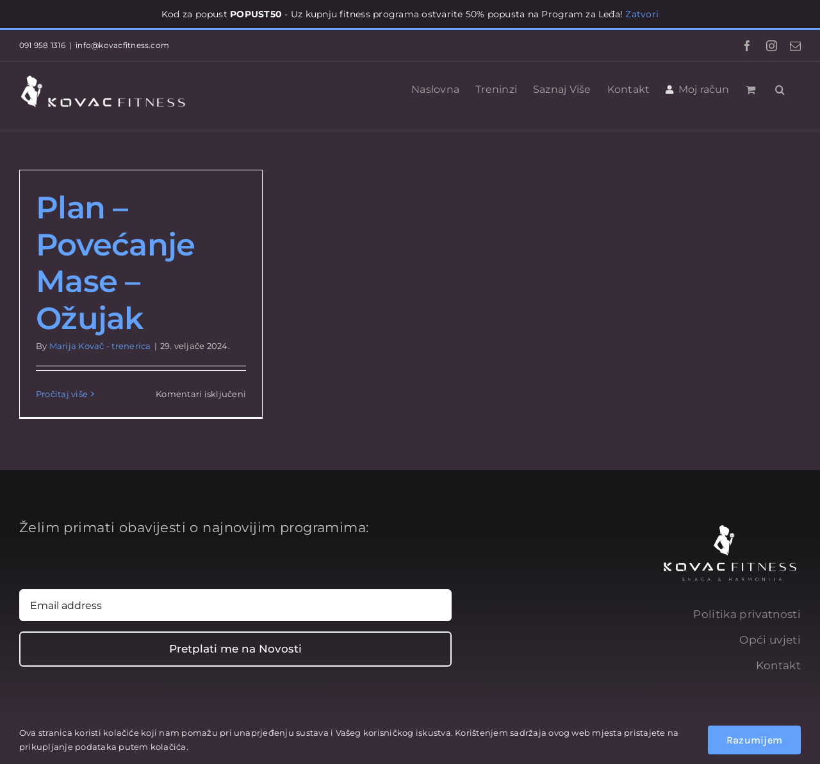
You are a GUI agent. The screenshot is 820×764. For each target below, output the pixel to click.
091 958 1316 (42, 45)
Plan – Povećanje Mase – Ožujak (115, 263)
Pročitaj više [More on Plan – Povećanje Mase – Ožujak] (62, 394)
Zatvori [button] (642, 14)
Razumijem (754, 740)
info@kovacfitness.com (122, 45)
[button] (780, 88)
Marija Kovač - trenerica (100, 346)
